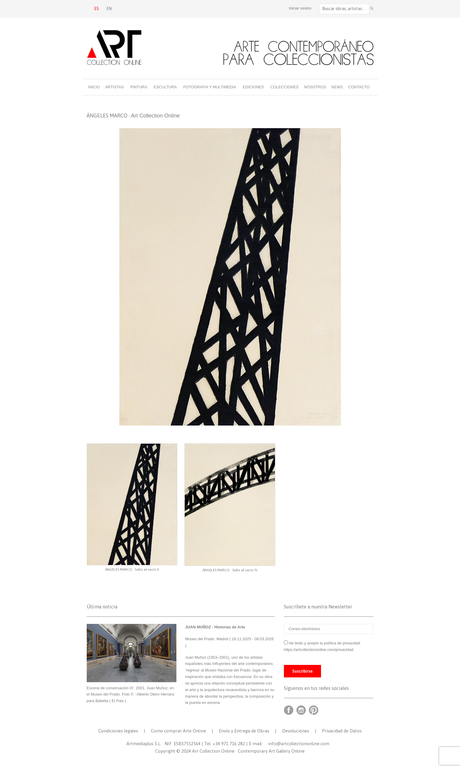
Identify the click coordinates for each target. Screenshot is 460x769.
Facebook (288, 710)
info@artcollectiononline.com (298, 743)
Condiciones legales (118, 730)
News (337, 87)
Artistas (114, 87)
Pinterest (313, 710)
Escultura (165, 87)
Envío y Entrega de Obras (244, 730)
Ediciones (253, 87)
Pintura (138, 87)
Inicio (94, 87)
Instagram (301, 710)
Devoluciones (295, 730)
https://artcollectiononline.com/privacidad (319, 649)
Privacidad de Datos (342, 730)
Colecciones (285, 87)
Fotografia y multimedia (209, 87)
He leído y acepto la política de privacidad (324, 643)
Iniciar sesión (300, 8)
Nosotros (315, 87)
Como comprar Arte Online (178, 730)
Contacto (359, 87)
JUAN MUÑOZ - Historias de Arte (215, 627)
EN (109, 8)
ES (96, 8)
